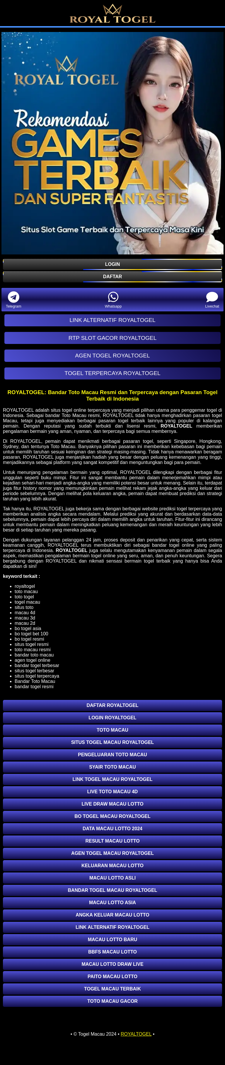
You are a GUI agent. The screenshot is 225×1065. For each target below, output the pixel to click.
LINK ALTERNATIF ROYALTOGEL (112, 320)
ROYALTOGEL (176, 425)
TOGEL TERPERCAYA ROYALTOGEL (112, 373)
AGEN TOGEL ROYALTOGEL (112, 355)
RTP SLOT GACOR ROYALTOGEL (113, 338)
